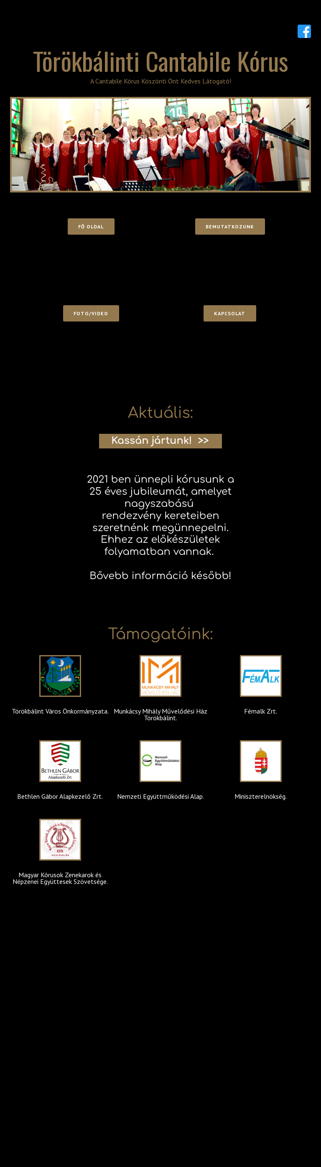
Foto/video (91, 313)
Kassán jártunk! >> (160, 440)
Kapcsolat (229, 313)
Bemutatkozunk (230, 226)
